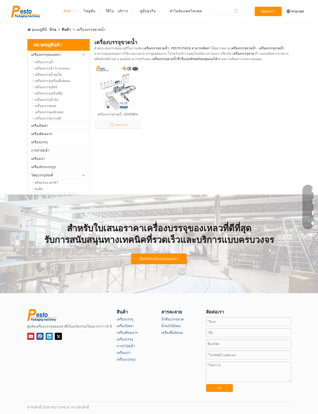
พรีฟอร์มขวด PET (47, 182)
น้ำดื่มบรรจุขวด (172, 319)
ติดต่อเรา (268, 11)
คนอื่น (39, 189)
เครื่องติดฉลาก (41, 134)
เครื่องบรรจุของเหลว (46, 54)
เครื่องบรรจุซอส (45, 106)
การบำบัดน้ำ (40, 150)
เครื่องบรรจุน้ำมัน (47, 99)
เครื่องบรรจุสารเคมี (48, 118)
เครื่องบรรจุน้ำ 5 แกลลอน (52, 68)
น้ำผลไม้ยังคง (171, 326)
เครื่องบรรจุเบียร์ (46, 87)
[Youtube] (30, 336)
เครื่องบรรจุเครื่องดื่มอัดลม (52, 81)
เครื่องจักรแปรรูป (43, 167)
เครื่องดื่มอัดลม (172, 332)
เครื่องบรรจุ (39, 142)
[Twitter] (58, 336)
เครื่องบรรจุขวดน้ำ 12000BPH (117, 114)
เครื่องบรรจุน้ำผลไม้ (48, 74)
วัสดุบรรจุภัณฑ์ (42, 175)
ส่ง (219, 388)
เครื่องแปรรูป (126, 359)
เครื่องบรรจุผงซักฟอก (49, 112)
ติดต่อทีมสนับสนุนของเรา (159, 258)
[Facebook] (40, 336)
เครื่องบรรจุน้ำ (44, 62)
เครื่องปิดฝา (39, 125)
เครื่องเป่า (38, 158)
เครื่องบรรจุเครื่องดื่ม (49, 93)
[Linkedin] (49, 336)
